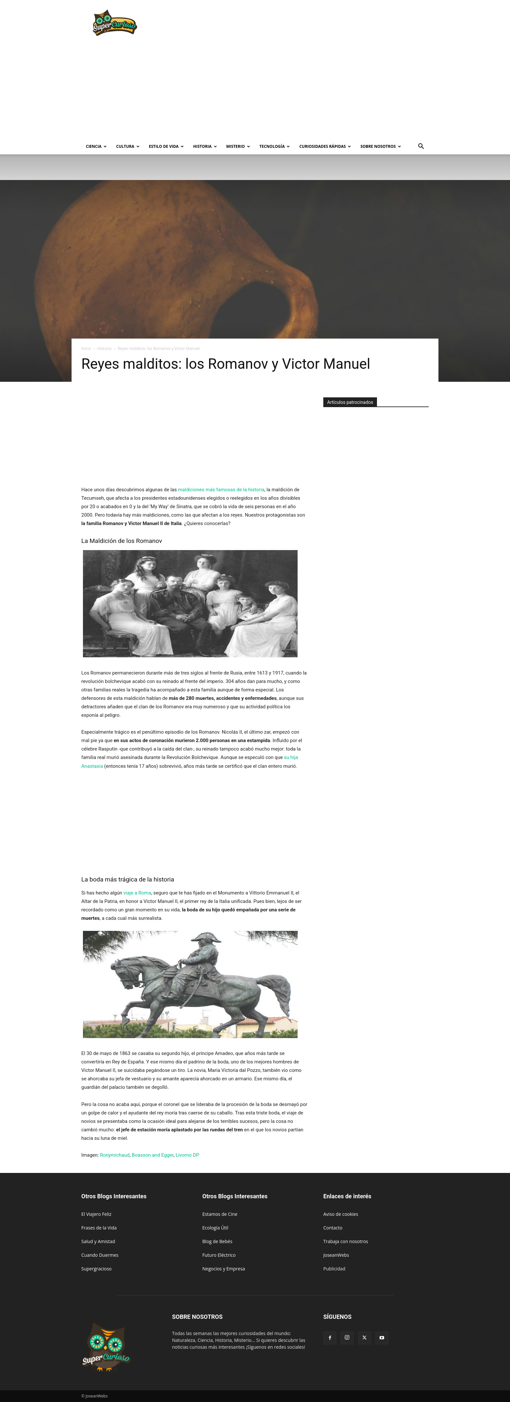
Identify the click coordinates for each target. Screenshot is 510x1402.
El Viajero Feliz (96, 1214)
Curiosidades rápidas (325, 146)
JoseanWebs (336, 1255)
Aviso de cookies (340, 1214)
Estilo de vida (166, 146)
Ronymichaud (114, 1155)
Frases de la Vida (99, 1228)
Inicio (86, 348)
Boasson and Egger (152, 1155)
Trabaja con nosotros (345, 1241)
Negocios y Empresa (223, 1269)
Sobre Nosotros (380, 146)
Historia (205, 146)
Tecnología (275, 146)
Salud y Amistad (98, 1241)
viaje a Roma (137, 893)
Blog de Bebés (217, 1241)
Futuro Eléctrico (218, 1255)
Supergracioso (96, 1269)
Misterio (238, 146)
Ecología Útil (215, 1228)
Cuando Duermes (99, 1255)
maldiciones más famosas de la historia (221, 490)
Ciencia (96, 146)
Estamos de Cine (219, 1214)
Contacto (332, 1228)
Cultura (128, 146)
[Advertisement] (310, 23)
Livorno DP (187, 1155)
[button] (421, 147)
